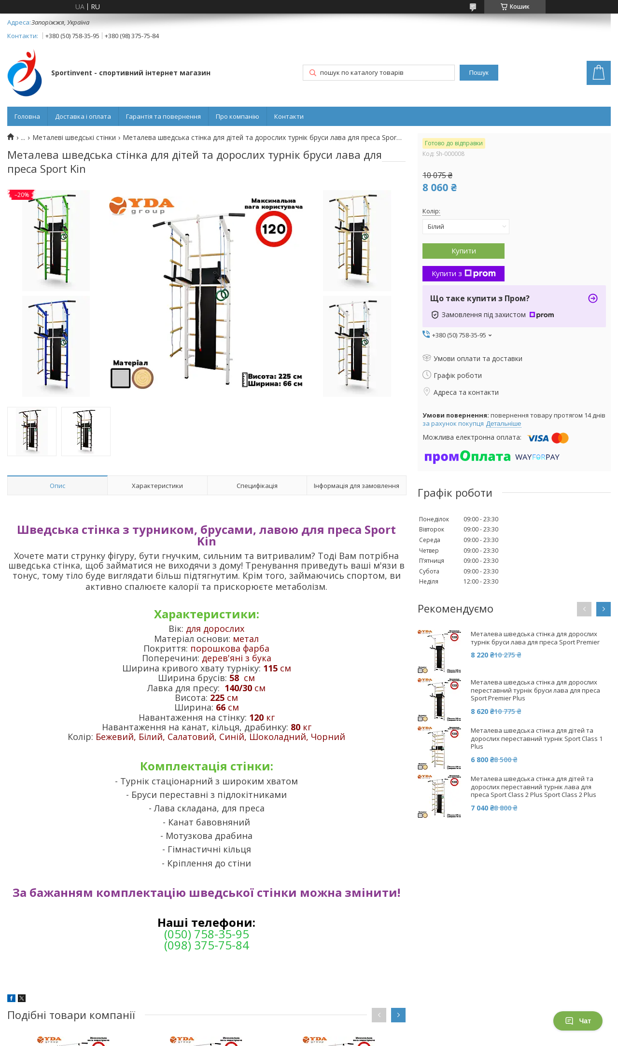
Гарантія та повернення (163, 116)
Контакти (289, 116)
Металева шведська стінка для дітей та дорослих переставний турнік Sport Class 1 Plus (537, 738)
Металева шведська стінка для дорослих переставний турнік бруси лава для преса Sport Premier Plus (535, 690)
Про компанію (237, 116)
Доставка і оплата (83, 116)
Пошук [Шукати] (479, 72)
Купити (463, 250)
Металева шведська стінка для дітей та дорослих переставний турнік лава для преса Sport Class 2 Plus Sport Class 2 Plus (533, 787)
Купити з (464, 273)
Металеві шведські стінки (74, 137)
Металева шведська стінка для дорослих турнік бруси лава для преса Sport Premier (535, 638)
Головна (27, 116)
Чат (578, 1021)
